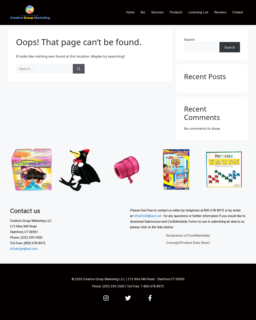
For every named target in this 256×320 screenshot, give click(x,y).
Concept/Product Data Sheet (188, 243)
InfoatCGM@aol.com (147, 216)
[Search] (79, 69)
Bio (143, 12)
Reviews (220, 12)
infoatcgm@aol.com (24, 249)
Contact (237, 12)
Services (157, 12)
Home (130, 12)
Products (176, 12)
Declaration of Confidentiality (188, 235)
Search (189, 39)
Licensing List (198, 12)
